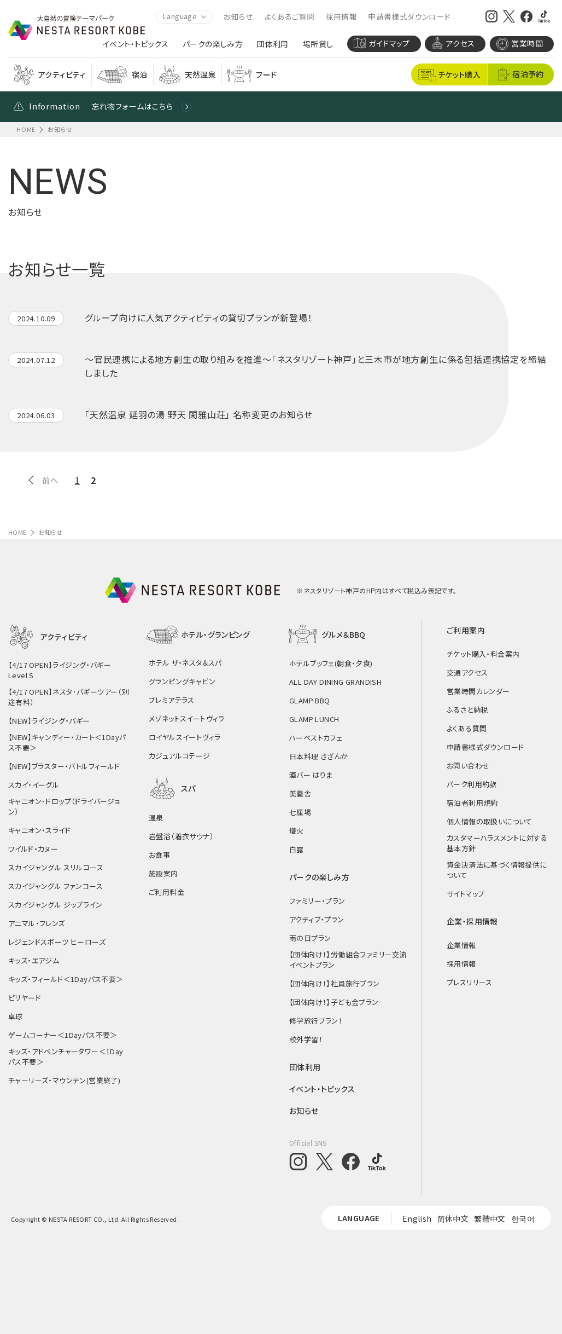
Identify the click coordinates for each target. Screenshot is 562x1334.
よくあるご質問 (290, 16)
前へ (50, 480)
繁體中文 (490, 1218)
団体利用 (273, 44)
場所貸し (318, 44)
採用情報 (342, 16)
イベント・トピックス (135, 44)
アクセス (453, 43)
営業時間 (519, 44)
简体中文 (453, 1218)
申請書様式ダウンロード (409, 16)
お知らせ (239, 16)
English (417, 1218)
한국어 (523, 1218)
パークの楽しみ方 (213, 44)
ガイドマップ (381, 43)
